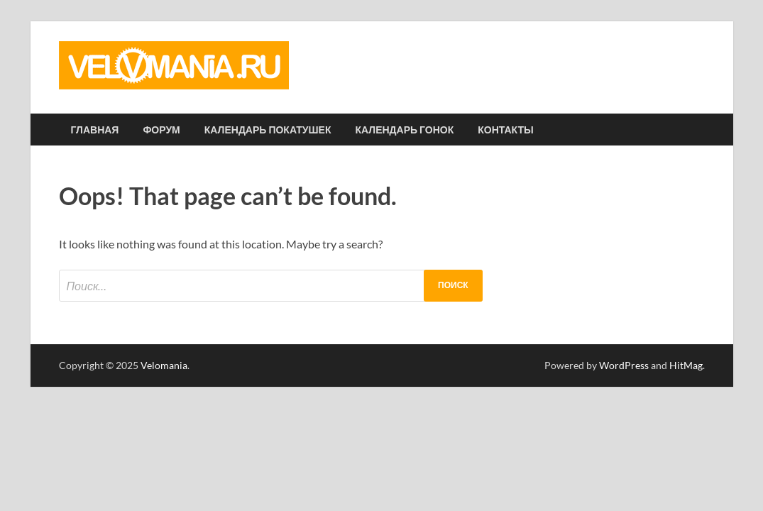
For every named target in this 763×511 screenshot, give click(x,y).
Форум (161, 130)
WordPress (624, 365)
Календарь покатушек (267, 130)
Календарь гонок (405, 130)
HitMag (686, 365)
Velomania (164, 365)
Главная (95, 130)
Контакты (505, 130)
